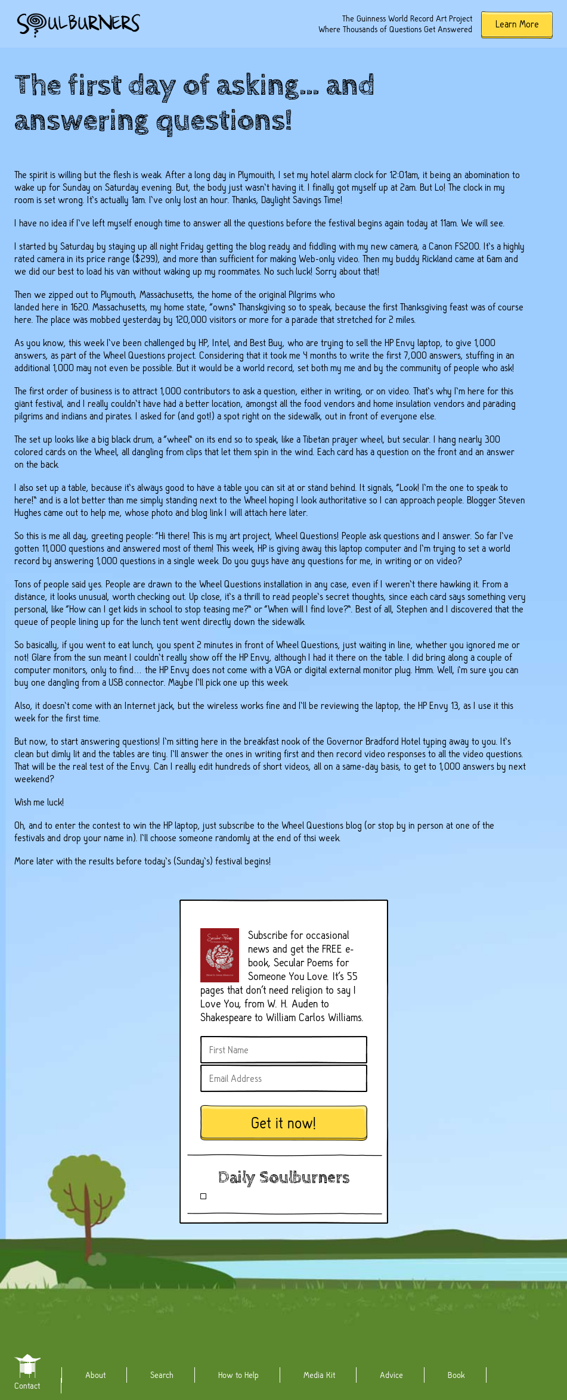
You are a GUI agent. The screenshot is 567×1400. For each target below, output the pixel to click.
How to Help (238, 1375)
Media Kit (319, 1375)
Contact (27, 1385)
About (95, 1375)
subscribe (237, 825)
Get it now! (284, 1123)
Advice (391, 1375)
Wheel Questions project (149, 355)
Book (456, 1375)
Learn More (517, 24)
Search (161, 1375)
